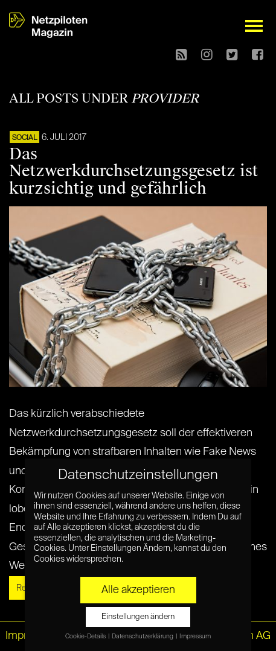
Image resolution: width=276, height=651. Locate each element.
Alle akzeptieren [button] (138, 590)
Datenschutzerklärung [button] (143, 637)
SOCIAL (24, 138)
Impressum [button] (195, 637)
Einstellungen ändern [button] (138, 617)
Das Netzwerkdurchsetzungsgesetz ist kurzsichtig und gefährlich (133, 171)
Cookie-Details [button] (86, 637)
